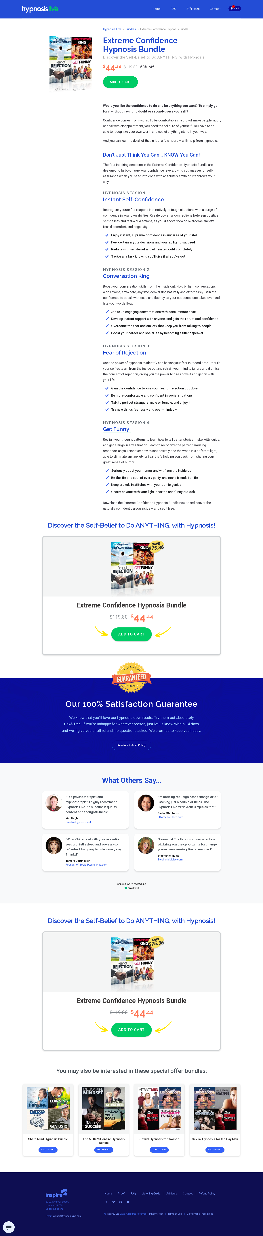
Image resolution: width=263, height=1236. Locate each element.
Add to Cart (48, 1150)
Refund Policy (207, 1193)
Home (157, 9)
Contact (215, 9)
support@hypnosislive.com (66, 1216)
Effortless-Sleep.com (170, 817)
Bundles (130, 29)
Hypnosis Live (112, 29)
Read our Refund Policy (131, 745)
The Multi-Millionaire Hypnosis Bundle (104, 1141)
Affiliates (193, 9)
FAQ (173, 9)
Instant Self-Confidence (133, 199)
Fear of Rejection (124, 352)
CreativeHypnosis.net (78, 822)
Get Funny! (117, 429)
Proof (121, 1193)
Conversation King (126, 276)
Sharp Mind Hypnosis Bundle (48, 1139)
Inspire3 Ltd (113, 1213)
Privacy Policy (156, 1213)
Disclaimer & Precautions (200, 1213)
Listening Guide (151, 1193)
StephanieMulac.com (169, 859)
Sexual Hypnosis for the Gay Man (215, 1139)
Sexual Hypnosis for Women (159, 1139)
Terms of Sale (175, 1213)
